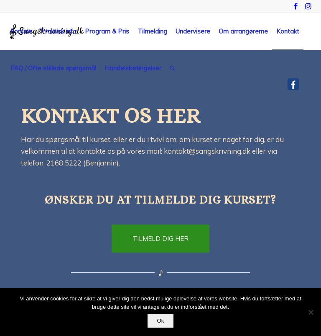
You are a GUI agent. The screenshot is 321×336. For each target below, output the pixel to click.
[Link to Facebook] (296, 6)
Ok (160, 321)
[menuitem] (21, 31)
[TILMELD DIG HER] (160, 239)
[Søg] (172, 68)
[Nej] (310, 312)
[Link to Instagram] (308, 6)
